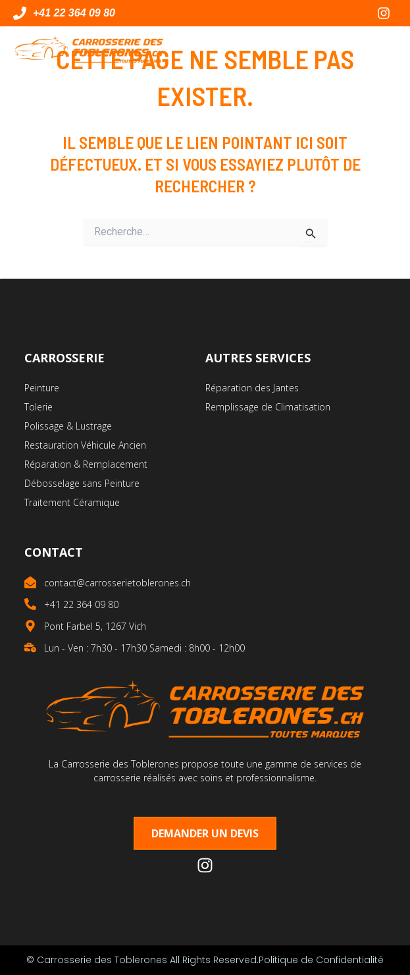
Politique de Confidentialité (321, 959)
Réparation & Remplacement (85, 464)
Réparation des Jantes (252, 387)
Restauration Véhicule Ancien (85, 445)
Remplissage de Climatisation (267, 407)
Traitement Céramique (72, 502)
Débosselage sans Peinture (82, 483)
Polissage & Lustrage (68, 426)
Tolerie (38, 407)
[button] (384, 49)
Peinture (41, 387)
